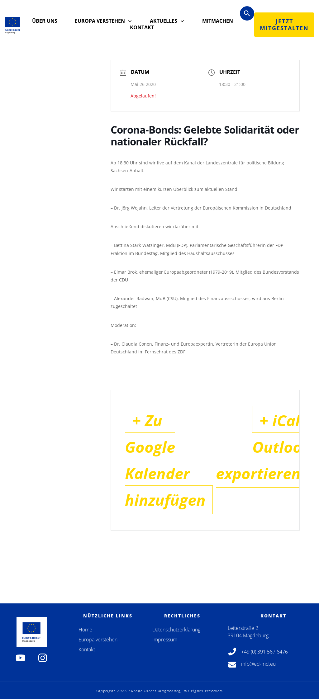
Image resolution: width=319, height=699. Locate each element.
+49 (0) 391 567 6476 (264, 651)
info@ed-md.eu (258, 664)
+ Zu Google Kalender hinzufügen (173, 472)
